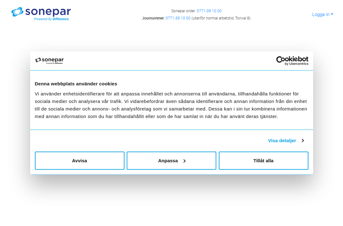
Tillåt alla (263, 160)
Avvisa (79, 160)
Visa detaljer (282, 140)
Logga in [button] (320, 14)
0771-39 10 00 (209, 10)
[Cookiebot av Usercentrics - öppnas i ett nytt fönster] (283, 61)
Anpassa (171, 160)
